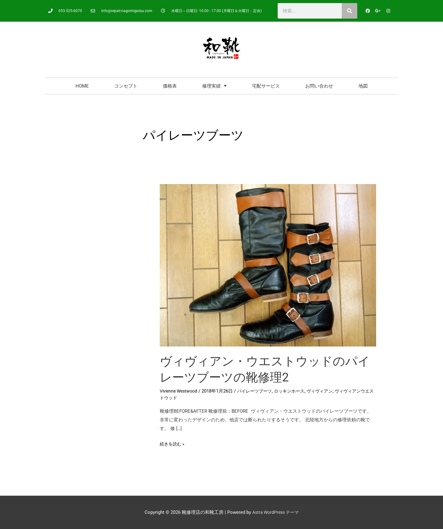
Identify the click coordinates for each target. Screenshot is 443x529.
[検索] (349, 11)
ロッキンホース (296, 391)
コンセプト (125, 86)
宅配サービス (266, 86)
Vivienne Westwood (180, 391)
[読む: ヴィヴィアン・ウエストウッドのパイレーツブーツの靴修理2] (268, 265)
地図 (363, 86)
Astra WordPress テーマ (275, 512)
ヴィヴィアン (328, 391)
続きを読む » (173, 443)
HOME (82, 86)
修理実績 (214, 85)
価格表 (170, 86)
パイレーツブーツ (259, 391)
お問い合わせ (319, 86)
